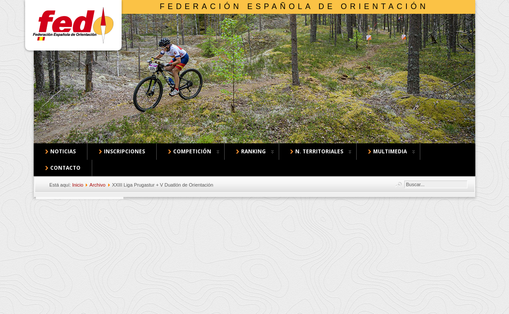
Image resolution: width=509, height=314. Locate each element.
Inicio (78, 184)
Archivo (98, 184)
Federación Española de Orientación (294, 6)
